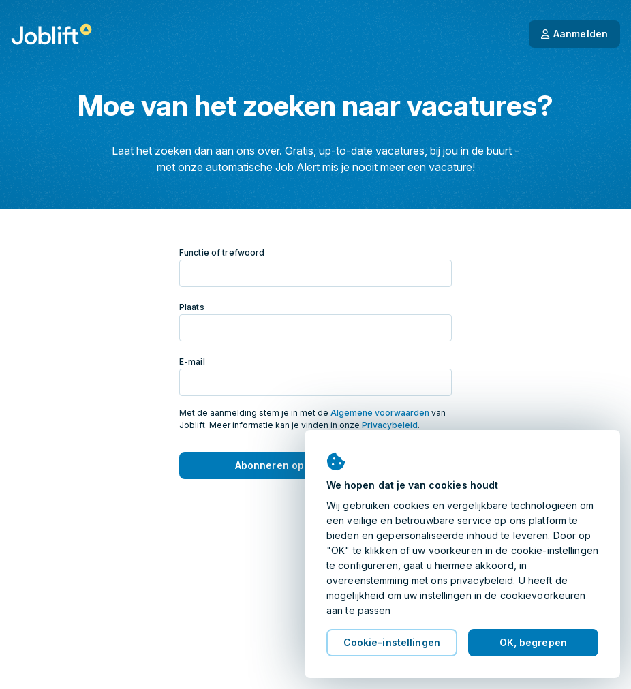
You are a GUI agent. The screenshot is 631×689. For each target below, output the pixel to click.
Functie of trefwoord (221, 252)
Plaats (191, 307)
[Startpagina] (51, 34)
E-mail (192, 361)
